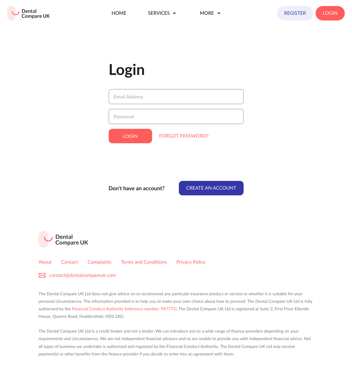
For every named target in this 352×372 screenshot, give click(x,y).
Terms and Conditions (144, 262)
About (45, 262)
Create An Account (211, 188)
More (211, 13)
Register (295, 13)
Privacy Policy (191, 262)
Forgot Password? (184, 136)
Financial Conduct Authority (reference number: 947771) (124, 308)
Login (330, 13)
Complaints (99, 262)
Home (118, 13)
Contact (69, 262)
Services (163, 13)
